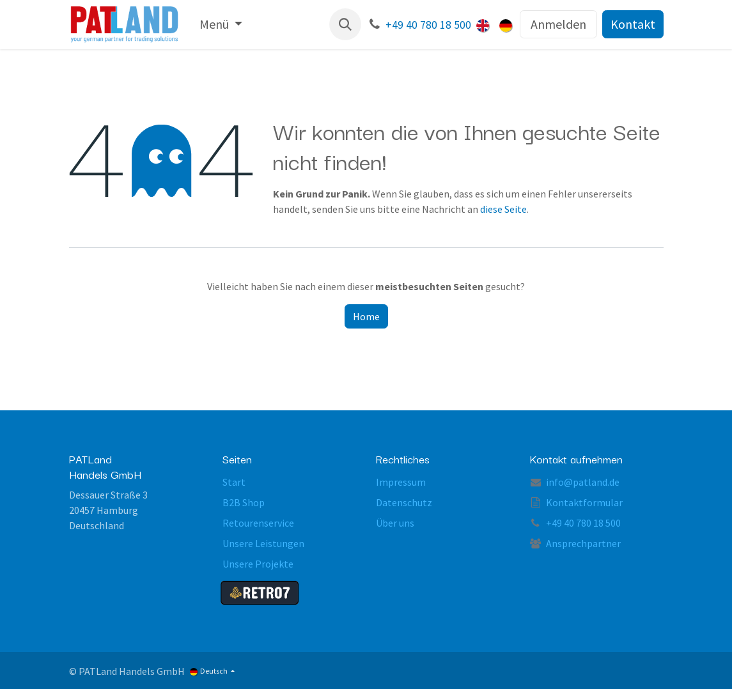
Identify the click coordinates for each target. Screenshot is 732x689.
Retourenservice (258, 522)
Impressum (401, 482)
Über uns (395, 522)
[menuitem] (220, 24)
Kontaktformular (584, 502)
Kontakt (633, 24)
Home (366, 316)
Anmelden (558, 24)
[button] (345, 24)
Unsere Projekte (257, 563)
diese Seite (503, 209)
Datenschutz (404, 502)
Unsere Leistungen (263, 543)
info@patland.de (582, 482)
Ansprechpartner (583, 543)
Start (233, 482)
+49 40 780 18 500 (428, 25)
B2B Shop (243, 502)
